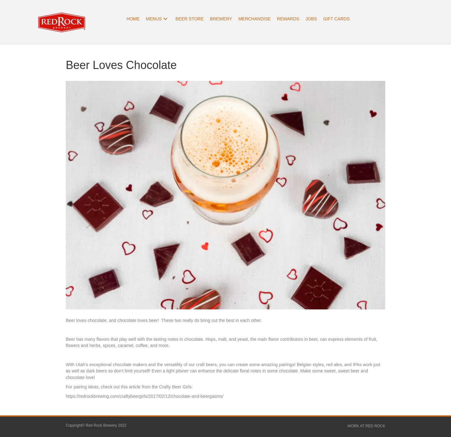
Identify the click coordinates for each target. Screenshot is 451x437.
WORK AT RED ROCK (366, 426)
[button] (165, 19)
